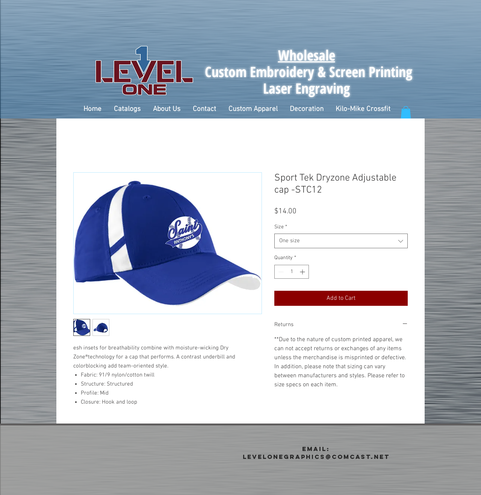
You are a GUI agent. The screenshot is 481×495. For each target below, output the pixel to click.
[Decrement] (280, 271)
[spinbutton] (291, 271)
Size (280, 227)
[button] (127, 109)
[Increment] (303, 271)
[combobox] (341, 241)
